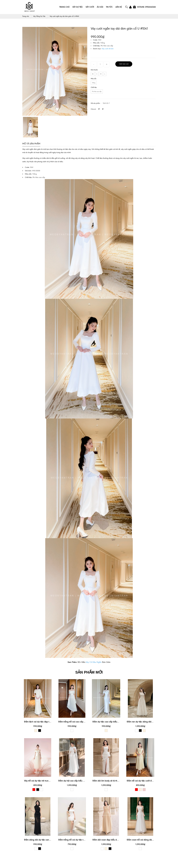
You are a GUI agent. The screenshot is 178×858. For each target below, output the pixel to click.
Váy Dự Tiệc (77, 7)
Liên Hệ (118, 7)
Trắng (93, 83)
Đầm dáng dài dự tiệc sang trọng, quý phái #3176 (47, 839)
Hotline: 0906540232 (146, 7)
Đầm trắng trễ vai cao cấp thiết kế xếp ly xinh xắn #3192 (85, 721)
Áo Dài (100, 7)
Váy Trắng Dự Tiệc (39, 16)
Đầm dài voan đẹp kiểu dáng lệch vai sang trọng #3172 (119, 839)
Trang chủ (25, 16)
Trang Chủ (64, 7)
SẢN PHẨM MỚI (89, 672)
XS (92, 74)
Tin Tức (109, 7)
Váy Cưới (90, 7)
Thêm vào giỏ (124, 64)
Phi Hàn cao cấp (97, 91)
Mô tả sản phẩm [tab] (31, 143)
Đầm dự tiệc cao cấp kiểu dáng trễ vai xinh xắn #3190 (118, 721)
